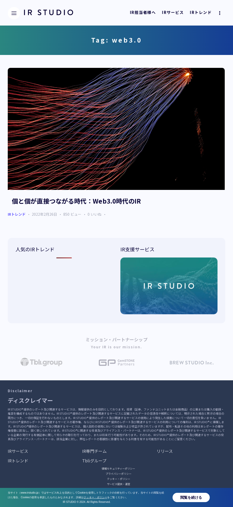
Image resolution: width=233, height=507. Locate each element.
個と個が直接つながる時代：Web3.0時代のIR (76, 201)
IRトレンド (17, 214)
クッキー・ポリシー (118, 479)
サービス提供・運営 (118, 484)
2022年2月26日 (44, 214)
